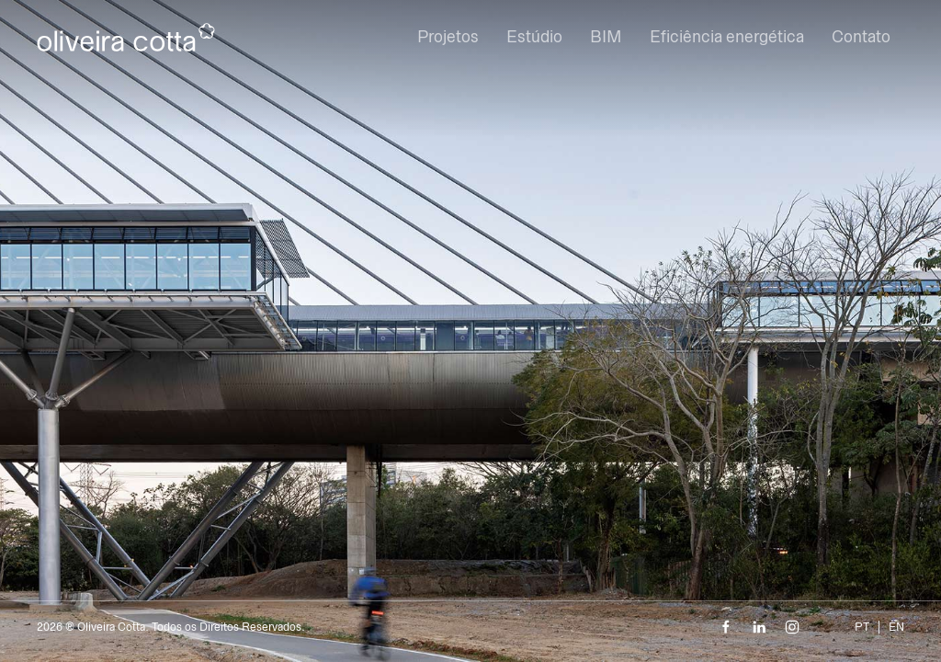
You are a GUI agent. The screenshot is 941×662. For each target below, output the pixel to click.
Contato (861, 37)
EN (896, 627)
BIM (606, 37)
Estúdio (534, 37)
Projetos (448, 37)
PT (862, 627)
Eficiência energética (727, 37)
